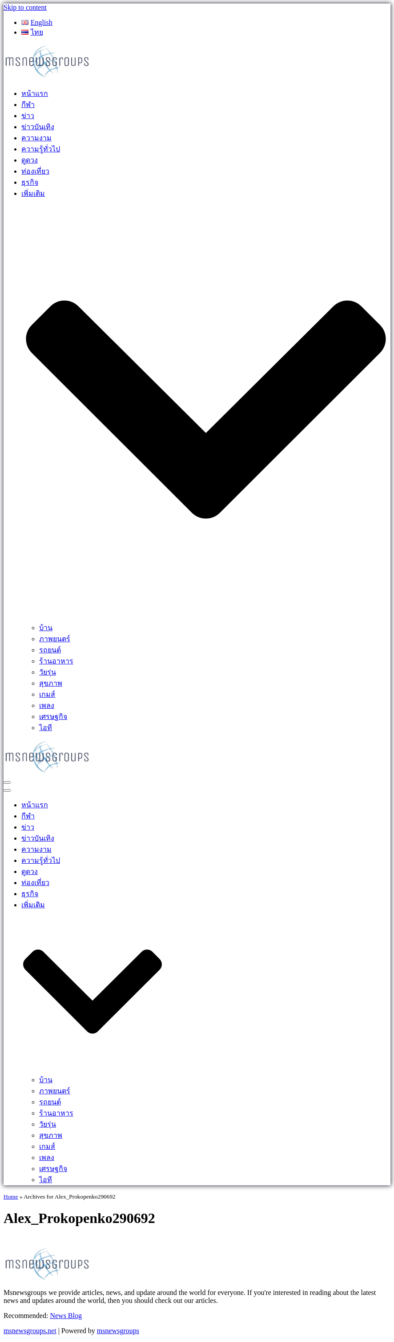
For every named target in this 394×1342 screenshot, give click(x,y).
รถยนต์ (50, 650)
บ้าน (45, 627)
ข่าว (27, 115)
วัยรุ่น (47, 672)
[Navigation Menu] (7, 782)
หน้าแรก (34, 93)
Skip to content (25, 7)
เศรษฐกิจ (53, 716)
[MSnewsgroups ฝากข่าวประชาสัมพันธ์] (48, 76)
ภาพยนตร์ (54, 639)
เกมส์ (47, 694)
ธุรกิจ (29, 182)
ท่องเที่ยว (35, 171)
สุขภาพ (50, 683)
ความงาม (36, 138)
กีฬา (28, 104)
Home (11, 1196)
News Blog (66, 1315)
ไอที (45, 727)
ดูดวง (29, 160)
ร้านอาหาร (56, 661)
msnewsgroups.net (30, 1330)
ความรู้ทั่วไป (40, 149)
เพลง (46, 705)
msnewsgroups (118, 1330)
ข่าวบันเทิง (37, 127)
